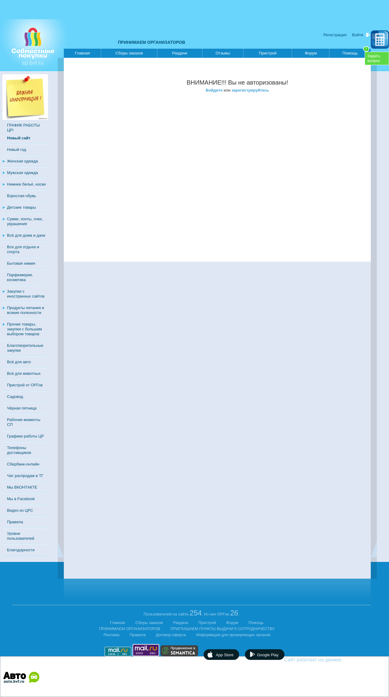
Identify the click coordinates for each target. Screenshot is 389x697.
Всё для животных (23, 373)
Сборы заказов (129, 53)
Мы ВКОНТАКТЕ (22, 487)
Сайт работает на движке (326, 659)
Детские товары (21, 207)
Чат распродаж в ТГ (25, 475)
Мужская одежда (22, 172)
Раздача (180, 622)
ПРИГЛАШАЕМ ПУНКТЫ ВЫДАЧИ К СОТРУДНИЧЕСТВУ (222, 628)
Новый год (16, 149)
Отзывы (222, 53)
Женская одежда (22, 161)
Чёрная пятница (21, 408)
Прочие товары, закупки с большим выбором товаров (24, 329)
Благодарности (21, 550)
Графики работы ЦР (25, 436)
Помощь (356, 52)
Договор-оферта (171, 635)
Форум (311, 53)
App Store (224, 655)
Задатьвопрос (373, 58)
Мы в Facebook (21, 499)
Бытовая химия (21, 263)
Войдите (214, 90)
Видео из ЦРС (20, 510)
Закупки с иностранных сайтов (25, 293)
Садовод (15, 396)
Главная (82, 53)
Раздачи (180, 53)
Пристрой (268, 53)
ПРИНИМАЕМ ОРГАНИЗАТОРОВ (151, 42)
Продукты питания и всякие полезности (25, 310)
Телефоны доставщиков (19, 450)
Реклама (111, 635)
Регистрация (334, 35)
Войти (357, 35)
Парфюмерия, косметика (20, 277)
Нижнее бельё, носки (26, 184)
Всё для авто (19, 362)
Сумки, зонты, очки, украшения (25, 221)
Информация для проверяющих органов (233, 635)
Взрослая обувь (21, 195)
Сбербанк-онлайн (23, 464)
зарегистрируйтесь (250, 90)
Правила (15, 522)
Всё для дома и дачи (26, 235)
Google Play (268, 655)
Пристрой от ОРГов (25, 385)
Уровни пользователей (20, 536)
